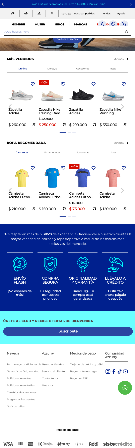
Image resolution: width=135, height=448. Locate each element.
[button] (34, 122)
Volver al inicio (67, 39)
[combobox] (67, 32)
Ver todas (66, 14)
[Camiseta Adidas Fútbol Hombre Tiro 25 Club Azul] (82, 187)
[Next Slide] (131, 4)
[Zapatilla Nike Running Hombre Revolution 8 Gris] (113, 104)
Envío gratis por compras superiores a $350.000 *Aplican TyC (67, 3)
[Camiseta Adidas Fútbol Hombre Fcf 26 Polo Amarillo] (22, 187)
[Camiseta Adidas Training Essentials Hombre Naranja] (113, 187)
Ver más (119, 58)
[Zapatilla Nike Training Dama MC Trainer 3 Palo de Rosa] (52, 104)
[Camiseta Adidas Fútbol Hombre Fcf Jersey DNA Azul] (52, 187)
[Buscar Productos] (127, 31)
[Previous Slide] (3, 4)
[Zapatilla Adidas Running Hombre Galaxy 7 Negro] (82, 104)
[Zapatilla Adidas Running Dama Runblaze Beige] (22, 104)
